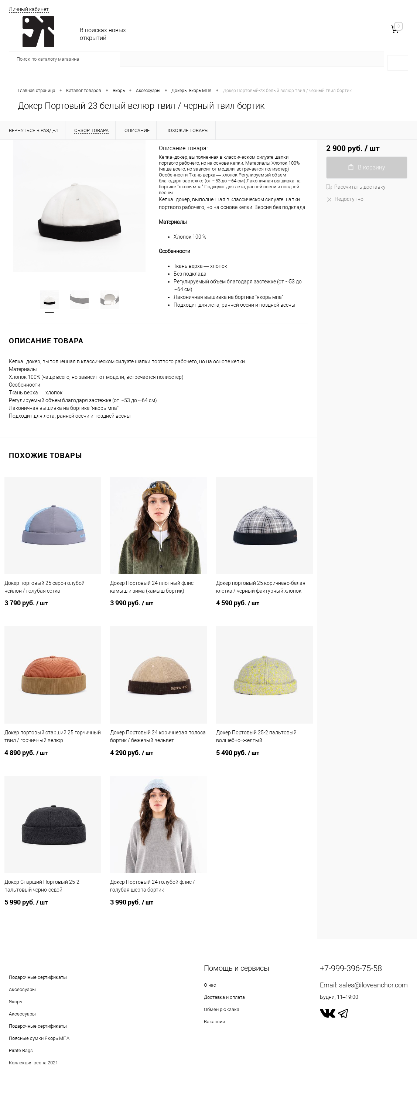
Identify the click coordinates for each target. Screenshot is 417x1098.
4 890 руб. (52, 757)
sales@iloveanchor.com (373, 985)
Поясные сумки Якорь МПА (39, 1038)
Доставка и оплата (224, 997)
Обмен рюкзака (221, 1009)
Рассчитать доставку (356, 187)
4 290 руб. (158, 757)
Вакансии (214, 1021)
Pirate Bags (21, 1050)
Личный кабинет (29, 9)
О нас (210, 985)
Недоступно (344, 199)
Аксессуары (22, 989)
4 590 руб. (264, 607)
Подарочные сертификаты (38, 977)
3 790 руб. (52, 607)
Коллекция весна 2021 (33, 1062)
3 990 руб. (158, 607)
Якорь (15, 1001)
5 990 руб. (52, 906)
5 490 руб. (264, 757)
